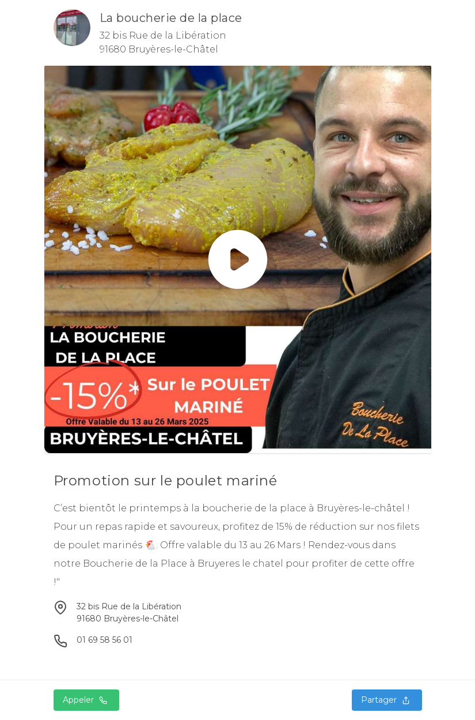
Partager (387, 700)
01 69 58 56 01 (104, 640)
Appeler (86, 700)
